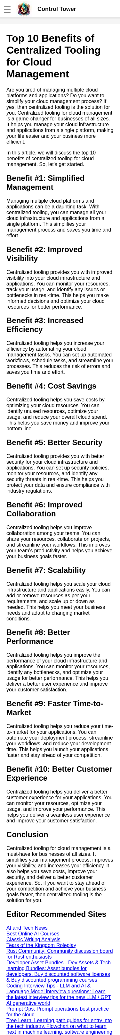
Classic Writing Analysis (33, 939)
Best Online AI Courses (32, 933)
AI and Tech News (27, 928)
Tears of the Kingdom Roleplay (41, 945)
